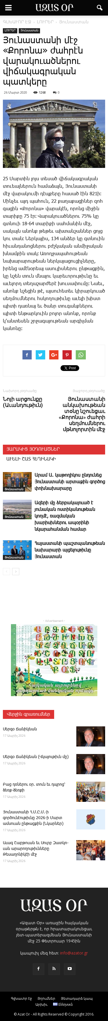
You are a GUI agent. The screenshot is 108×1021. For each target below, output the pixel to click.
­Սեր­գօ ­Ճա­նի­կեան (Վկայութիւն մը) (36, 757)
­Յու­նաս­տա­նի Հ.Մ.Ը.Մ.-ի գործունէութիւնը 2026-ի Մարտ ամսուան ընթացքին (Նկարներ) (33, 818)
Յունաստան (29, 30)
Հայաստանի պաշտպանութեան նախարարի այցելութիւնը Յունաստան (70, 550)
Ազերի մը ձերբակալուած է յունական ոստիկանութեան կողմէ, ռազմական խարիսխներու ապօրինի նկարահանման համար (65, 516)
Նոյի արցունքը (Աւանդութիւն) (23, 402)
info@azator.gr (74, 953)
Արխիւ (41, 1004)
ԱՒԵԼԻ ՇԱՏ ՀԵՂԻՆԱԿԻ (31, 459)
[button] (100, 8)
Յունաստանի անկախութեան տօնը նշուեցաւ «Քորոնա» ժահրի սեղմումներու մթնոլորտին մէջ (82, 414)
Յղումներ (46, 998)
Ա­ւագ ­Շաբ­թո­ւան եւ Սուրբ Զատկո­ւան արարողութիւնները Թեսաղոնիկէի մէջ (36, 849)
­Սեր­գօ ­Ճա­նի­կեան (20, 729)
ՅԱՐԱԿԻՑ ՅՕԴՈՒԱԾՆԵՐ (33, 449)
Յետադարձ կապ (77, 998)
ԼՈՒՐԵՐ (10, 30)
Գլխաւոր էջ (21, 998)
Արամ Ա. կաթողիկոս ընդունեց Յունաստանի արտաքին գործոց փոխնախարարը (70, 482)
